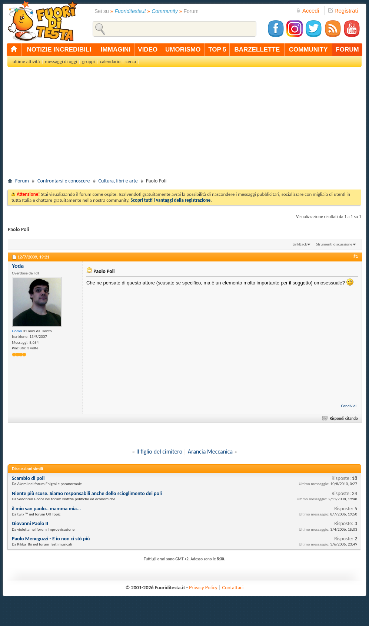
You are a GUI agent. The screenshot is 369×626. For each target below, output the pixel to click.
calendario (110, 61)
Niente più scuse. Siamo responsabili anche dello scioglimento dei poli (87, 493)
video (147, 49)
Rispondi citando (340, 418)
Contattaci (233, 587)
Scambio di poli (28, 478)
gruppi (88, 61)
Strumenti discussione (334, 244)
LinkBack (300, 244)
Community (165, 11)
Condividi (348, 405)
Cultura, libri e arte (118, 181)
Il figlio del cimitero (159, 451)
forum (347, 49)
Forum (22, 181)
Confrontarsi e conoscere (63, 181)
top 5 (217, 49)
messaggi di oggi (61, 61)
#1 (355, 256)
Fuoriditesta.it (130, 11)
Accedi (307, 10)
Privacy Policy (203, 587)
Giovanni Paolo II (30, 523)
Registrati (343, 10)
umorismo (182, 49)
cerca (131, 61)
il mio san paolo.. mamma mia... (46, 508)
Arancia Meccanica (210, 451)
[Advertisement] (184, 125)
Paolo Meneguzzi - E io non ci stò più (51, 539)
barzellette (257, 49)
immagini (115, 49)
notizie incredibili (59, 49)
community (308, 49)
